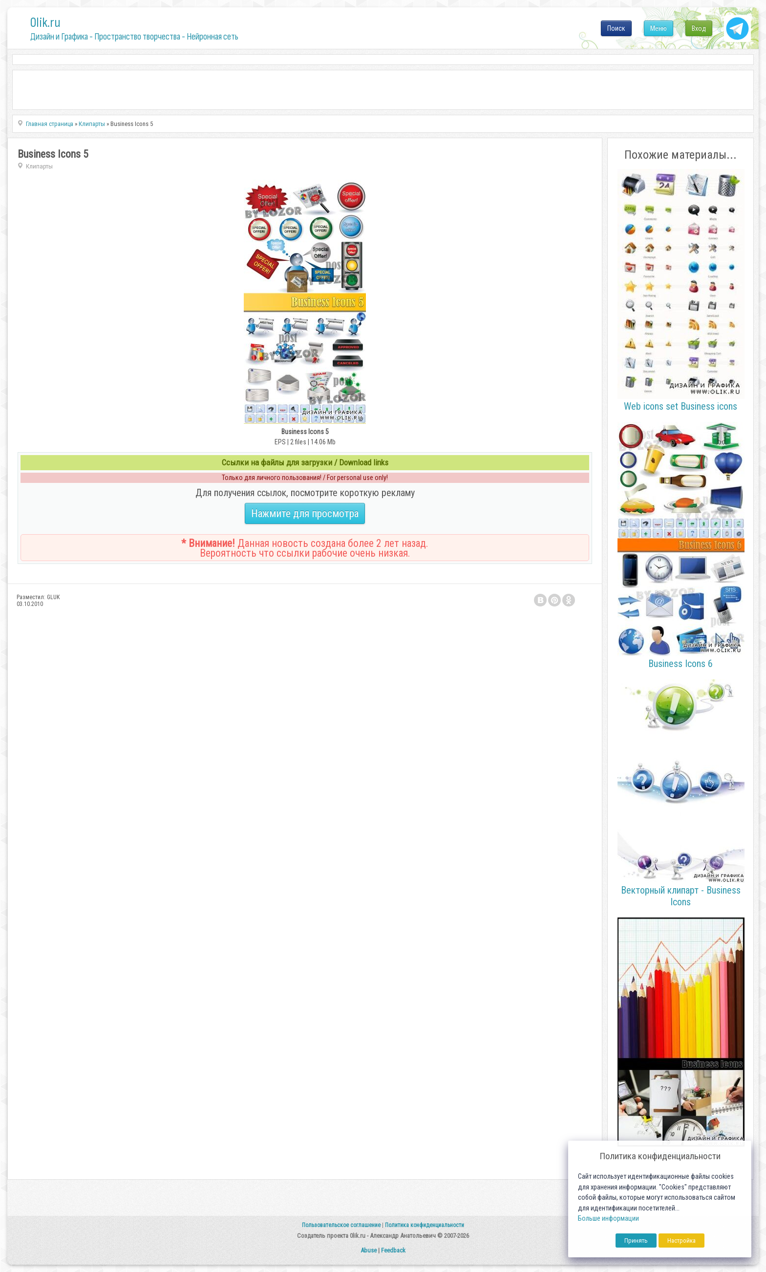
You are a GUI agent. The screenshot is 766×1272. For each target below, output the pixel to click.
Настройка (681, 1240)
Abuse (369, 1250)
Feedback (393, 1250)
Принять (636, 1240)
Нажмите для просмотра (305, 513)
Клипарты (39, 166)
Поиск (616, 28)
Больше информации (608, 1218)
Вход (699, 28)
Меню (658, 28)
